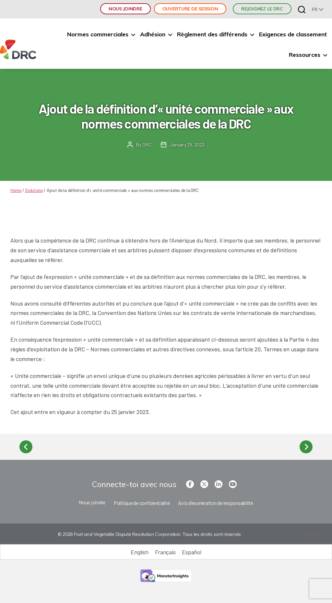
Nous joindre (125, 9)
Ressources (304, 54)
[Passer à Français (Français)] (165, 552)
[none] (318, 9)
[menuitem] (318, 9)
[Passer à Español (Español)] (191, 552)
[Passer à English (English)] (139, 552)
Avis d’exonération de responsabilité (215, 503)
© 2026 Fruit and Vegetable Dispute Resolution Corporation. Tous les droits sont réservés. (150, 534)
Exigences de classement (293, 34)
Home (15, 190)
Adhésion (152, 34)
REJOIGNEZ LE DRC (262, 9)
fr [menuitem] (314, 9)
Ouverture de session (190, 9)
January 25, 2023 (187, 144)
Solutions (34, 190)
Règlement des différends (212, 34)
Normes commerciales (97, 34)
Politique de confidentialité (142, 503)
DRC (146, 144)
